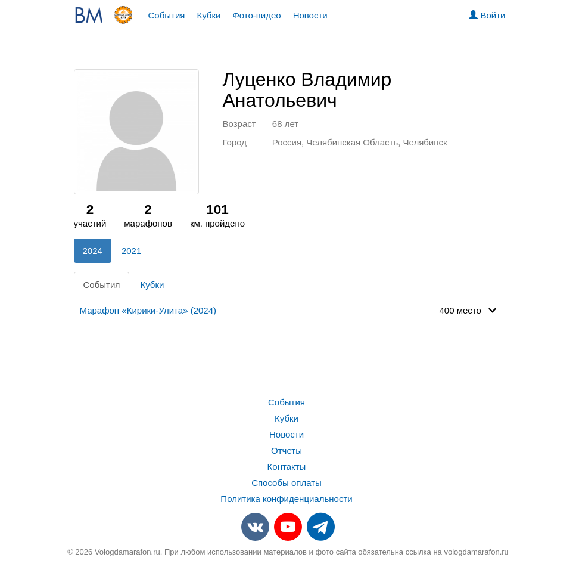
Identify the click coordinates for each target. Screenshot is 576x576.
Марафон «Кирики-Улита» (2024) (148, 310)
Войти (487, 15)
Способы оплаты (286, 483)
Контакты (286, 467)
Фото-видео (256, 15)
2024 (92, 251)
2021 (131, 251)
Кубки (208, 15)
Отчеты (286, 450)
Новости (310, 15)
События (166, 15)
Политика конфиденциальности (286, 499)
